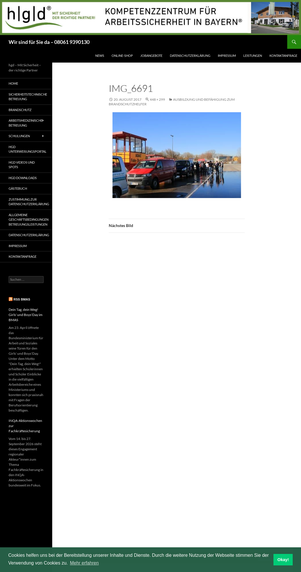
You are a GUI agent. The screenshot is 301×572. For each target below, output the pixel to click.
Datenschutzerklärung (190, 55)
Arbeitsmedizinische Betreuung (25, 123)
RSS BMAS (21, 299)
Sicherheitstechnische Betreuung (28, 96)
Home (13, 83)
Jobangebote (151, 55)
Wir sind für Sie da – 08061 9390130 (49, 42)
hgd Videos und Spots (22, 164)
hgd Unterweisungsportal (27, 149)
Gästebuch (18, 188)
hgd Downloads (23, 178)
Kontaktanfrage (283, 55)
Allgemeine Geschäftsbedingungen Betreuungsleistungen (28, 219)
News (99, 55)
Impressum (227, 55)
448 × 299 (157, 99)
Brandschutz (20, 110)
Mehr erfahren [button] (84, 563)
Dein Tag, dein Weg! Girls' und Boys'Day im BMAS (25, 314)
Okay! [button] (283, 559)
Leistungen (252, 55)
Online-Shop (122, 55)
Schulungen (19, 136)
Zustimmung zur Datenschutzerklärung (29, 201)
